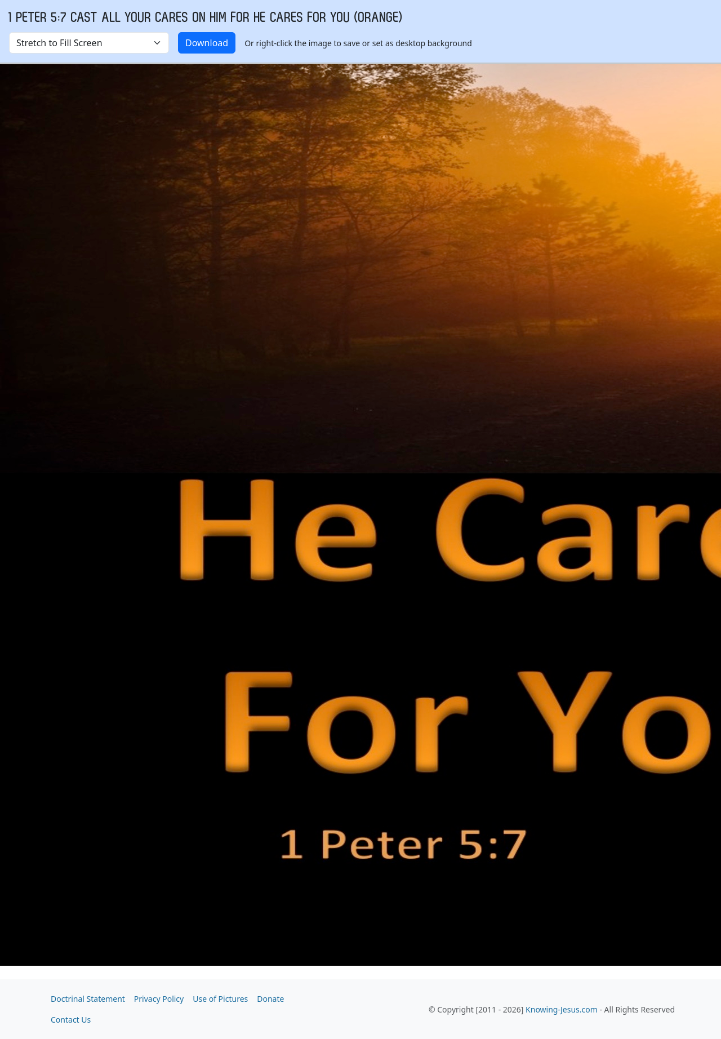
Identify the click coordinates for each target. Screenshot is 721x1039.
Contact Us (71, 1019)
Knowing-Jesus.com (562, 1009)
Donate (270, 998)
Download (206, 43)
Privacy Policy (159, 998)
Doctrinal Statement (88, 998)
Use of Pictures (220, 998)
